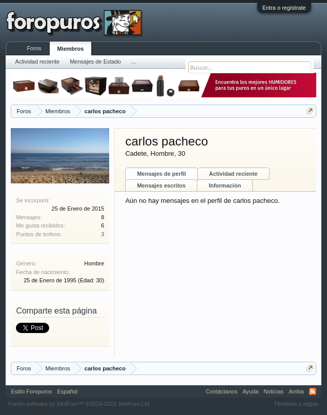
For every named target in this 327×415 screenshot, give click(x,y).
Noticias (273, 391)
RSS (312, 391)
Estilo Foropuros (31, 391)
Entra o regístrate (284, 8)
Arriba (296, 391)
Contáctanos (221, 391)
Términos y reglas (296, 404)
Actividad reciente (233, 174)
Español (67, 391)
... (133, 61)
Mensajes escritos (161, 185)
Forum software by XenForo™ (79, 404)
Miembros (70, 49)
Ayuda (250, 391)
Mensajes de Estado (95, 61)
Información (225, 185)
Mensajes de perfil (161, 174)
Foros (34, 48)
